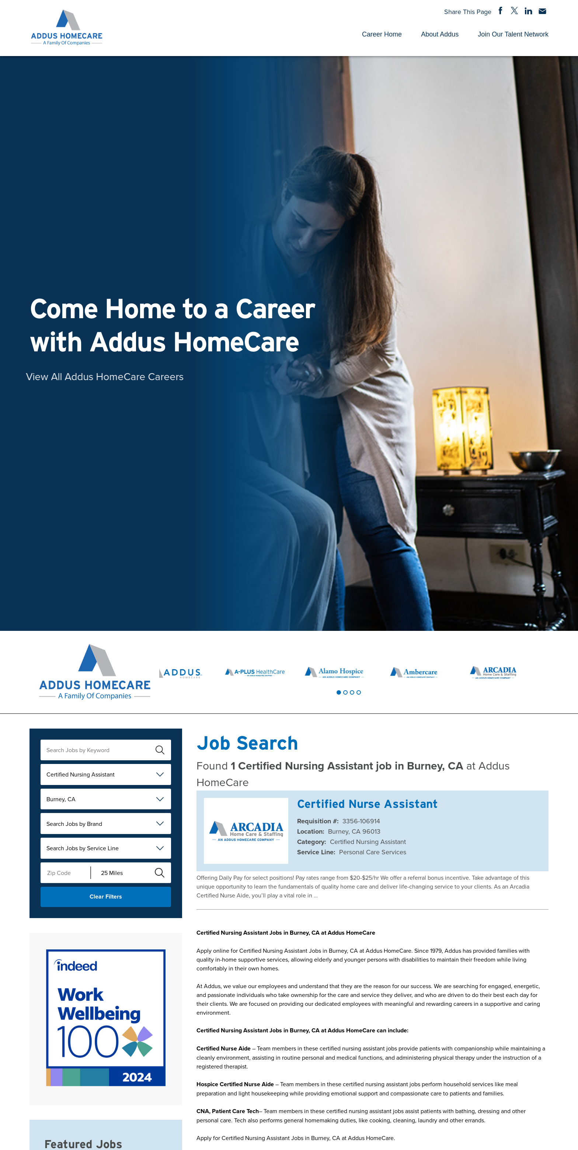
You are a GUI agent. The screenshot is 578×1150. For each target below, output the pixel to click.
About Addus (440, 34)
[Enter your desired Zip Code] (66, 872)
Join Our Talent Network (513, 34)
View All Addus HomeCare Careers (84, 376)
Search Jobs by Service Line (82, 848)
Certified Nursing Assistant (80, 774)
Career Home (382, 34)
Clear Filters (106, 896)
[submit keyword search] (160, 750)
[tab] (339, 692)
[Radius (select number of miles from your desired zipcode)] (120, 872)
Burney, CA (61, 799)
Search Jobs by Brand (74, 824)
